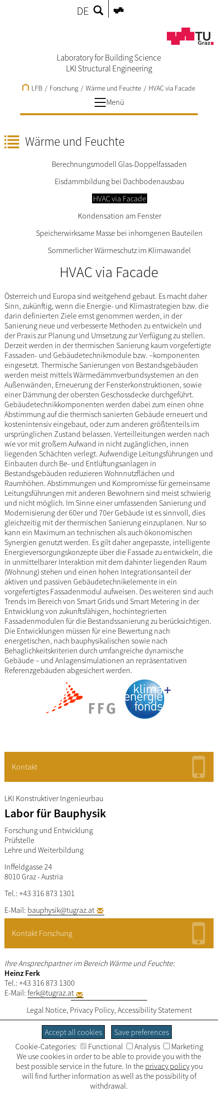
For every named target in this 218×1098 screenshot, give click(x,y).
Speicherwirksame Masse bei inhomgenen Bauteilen (119, 233)
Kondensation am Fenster (119, 216)
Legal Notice (46, 1010)
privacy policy (167, 1066)
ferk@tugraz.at (51, 993)
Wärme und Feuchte (113, 88)
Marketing (183, 1046)
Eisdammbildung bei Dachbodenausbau (119, 181)
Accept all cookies (73, 1032)
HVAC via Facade (172, 88)
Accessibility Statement (155, 1010)
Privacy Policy (92, 1010)
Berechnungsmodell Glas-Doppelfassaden (119, 164)
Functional (101, 1046)
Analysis (143, 1046)
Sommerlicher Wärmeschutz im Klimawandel (119, 250)
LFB (32, 88)
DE (83, 11)
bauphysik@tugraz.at (61, 910)
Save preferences (141, 1032)
